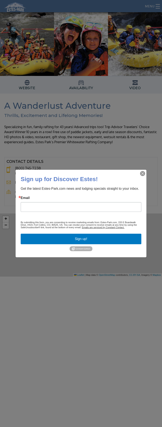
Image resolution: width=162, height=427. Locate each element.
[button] (81, 245)
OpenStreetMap (107, 275)
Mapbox (157, 275)
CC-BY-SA (134, 275)
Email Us (22, 182)
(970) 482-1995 (27, 173)
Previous (2, 43)
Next (160, 43)
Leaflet (79, 275)
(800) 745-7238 (28, 168)
